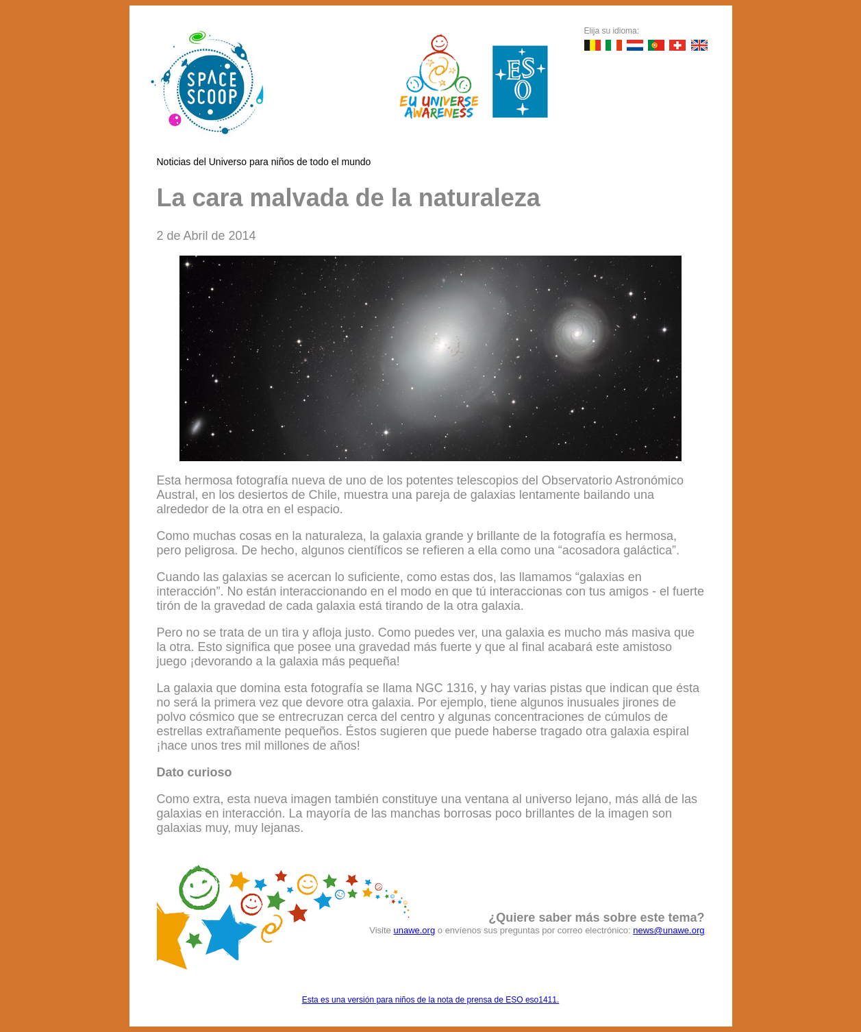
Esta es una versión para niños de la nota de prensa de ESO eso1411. (431, 1000)
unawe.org (414, 930)
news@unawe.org (668, 930)
